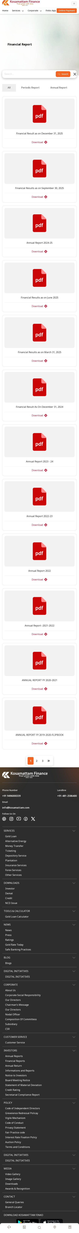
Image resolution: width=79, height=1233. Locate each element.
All (9, 87)
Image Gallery (13, 1179)
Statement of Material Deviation (23, 1085)
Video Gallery (12, 1174)
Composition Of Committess (21, 1019)
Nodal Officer (12, 1014)
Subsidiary (11, 1024)
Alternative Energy (15, 841)
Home (5, 10)
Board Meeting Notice (17, 1080)
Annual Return (13, 1065)
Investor (10, 888)
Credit (8, 898)
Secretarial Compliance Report (22, 1094)
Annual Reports (14, 1056)
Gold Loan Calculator (17, 916)
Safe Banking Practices (18, 949)
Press (8, 935)
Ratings (9, 940)
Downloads (11, 1183)
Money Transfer (14, 846)
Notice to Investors (16, 1075)
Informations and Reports (19, 1070)
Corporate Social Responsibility (23, 995)
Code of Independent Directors (22, 1108)
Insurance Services (16, 865)
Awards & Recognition (17, 1188)
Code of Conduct (14, 1122)
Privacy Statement (15, 1127)
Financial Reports (15, 1061)
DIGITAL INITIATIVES (17, 976)
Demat (9, 893)
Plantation (11, 860)
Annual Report (58, 87)
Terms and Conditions (17, 1147)
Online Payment (67, 10)
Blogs (8, 963)
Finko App (51, 10)
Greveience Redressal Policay (21, 1113)
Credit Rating (12, 1090)
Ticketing (10, 850)
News (8, 930)
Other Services (13, 875)
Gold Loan (10, 836)
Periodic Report (30, 87)
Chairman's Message (17, 1004)
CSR (7, 1029)
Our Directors (13, 1000)
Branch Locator (13, 1207)
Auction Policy (13, 1142)
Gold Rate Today (14, 944)
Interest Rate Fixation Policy (21, 1137)
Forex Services (13, 870)
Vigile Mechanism (15, 1118)
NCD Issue (11, 903)
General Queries (14, 1202)
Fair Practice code (15, 1132)
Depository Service (15, 855)
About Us (10, 990)
